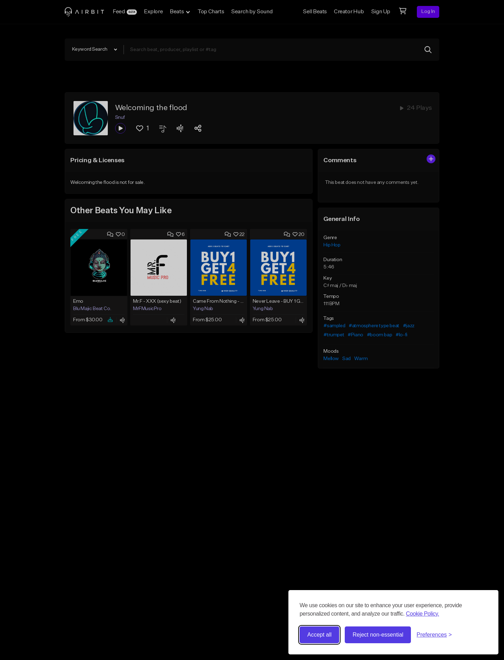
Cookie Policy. (422, 614)
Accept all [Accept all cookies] (319, 635)
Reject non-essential (377, 635)
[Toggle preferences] (434, 635)
